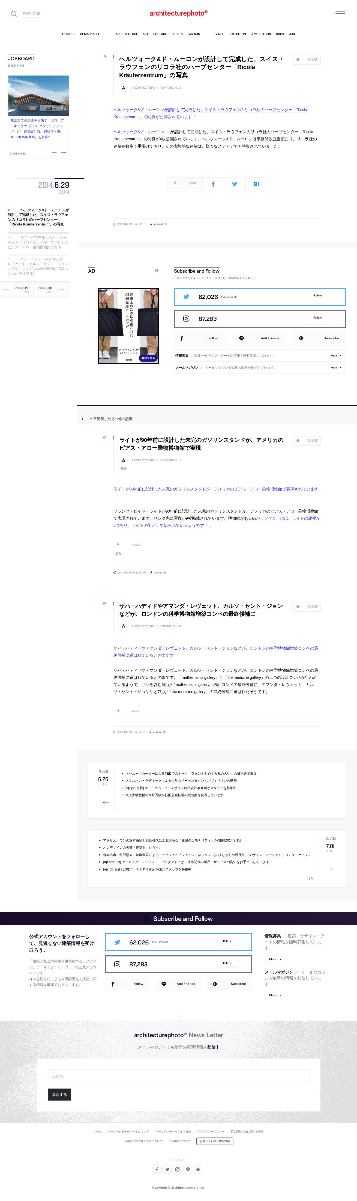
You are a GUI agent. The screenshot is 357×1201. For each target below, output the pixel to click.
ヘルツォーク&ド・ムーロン (138, 132)
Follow (317, 295)
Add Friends (270, 338)
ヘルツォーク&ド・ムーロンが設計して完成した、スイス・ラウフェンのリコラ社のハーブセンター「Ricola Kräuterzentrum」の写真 (38, 217)
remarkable (170, 88)
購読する (59, 1094)
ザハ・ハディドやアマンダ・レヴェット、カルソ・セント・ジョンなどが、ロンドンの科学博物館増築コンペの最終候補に (38, 266)
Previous (55, 152)
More (334, 355)
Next (63, 152)
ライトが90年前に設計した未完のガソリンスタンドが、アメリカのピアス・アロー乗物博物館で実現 (38, 242)
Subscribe (331, 338)
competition (170, 626)
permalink (160, 223)
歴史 (124, 468)
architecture (143, 88)
